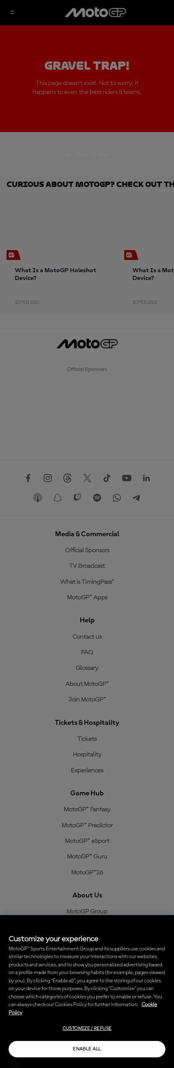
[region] (87, 991)
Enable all (87, 1049)
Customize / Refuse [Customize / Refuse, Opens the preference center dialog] (87, 1028)
